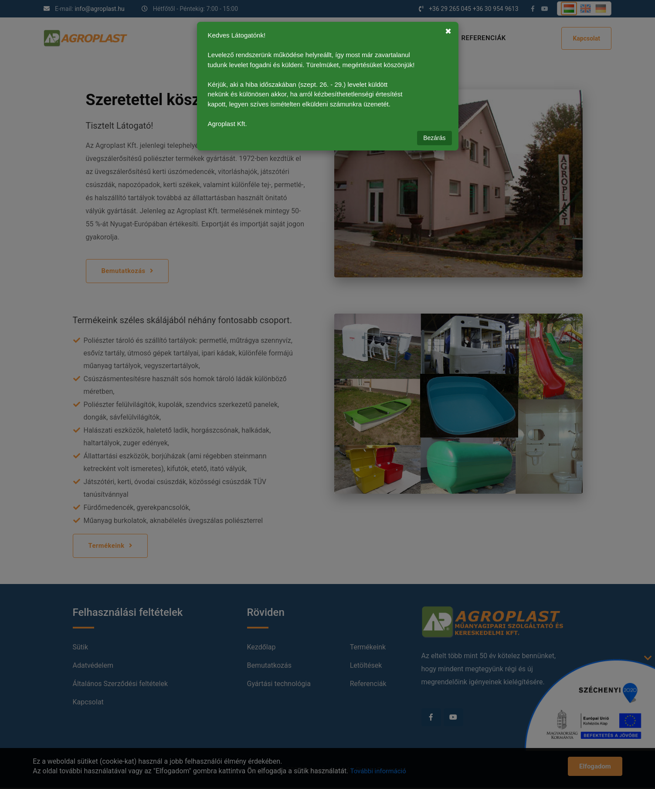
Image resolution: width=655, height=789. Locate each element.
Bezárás (434, 137)
